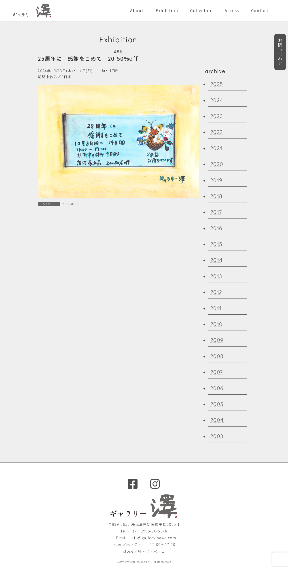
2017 (216, 211)
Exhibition (70, 204)
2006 (217, 387)
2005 (217, 403)
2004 (217, 419)
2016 (216, 227)
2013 (216, 275)
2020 (216, 163)
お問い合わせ (279, 55)
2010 (216, 323)
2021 (216, 147)
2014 (216, 259)
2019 (216, 179)
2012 (216, 291)
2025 (216, 83)
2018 (216, 196)
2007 (216, 371)
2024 (216, 99)
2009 (217, 339)
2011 (216, 307)
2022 (216, 131)
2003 (216, 435)
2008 (217, 355)
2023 (216, 116)
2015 (216, 243)
